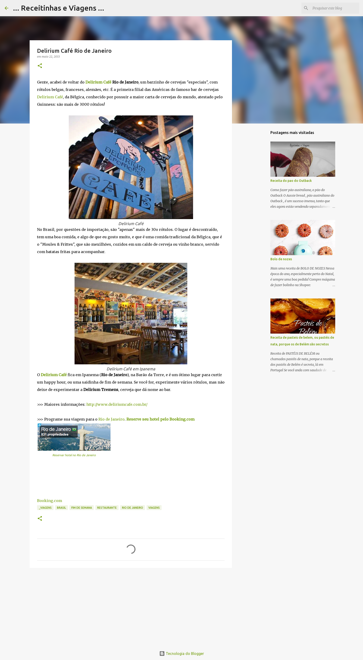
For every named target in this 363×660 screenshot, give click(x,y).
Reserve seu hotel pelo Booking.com (160, 419)
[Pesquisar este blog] (335, 8)
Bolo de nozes (281, 259)
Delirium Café (98, 82)
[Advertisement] (131, 607)
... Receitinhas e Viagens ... (58, 8)
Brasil (61, 507)
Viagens (154, 507)
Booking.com (49, 500)
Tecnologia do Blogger (181, 653)
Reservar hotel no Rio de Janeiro (74, 455)
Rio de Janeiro (111, 419)
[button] (40, 66)
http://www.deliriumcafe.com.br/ (116, 404)
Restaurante (107, 507)
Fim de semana (81, 507)
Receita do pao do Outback (291, 181)
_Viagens (45, 507)
